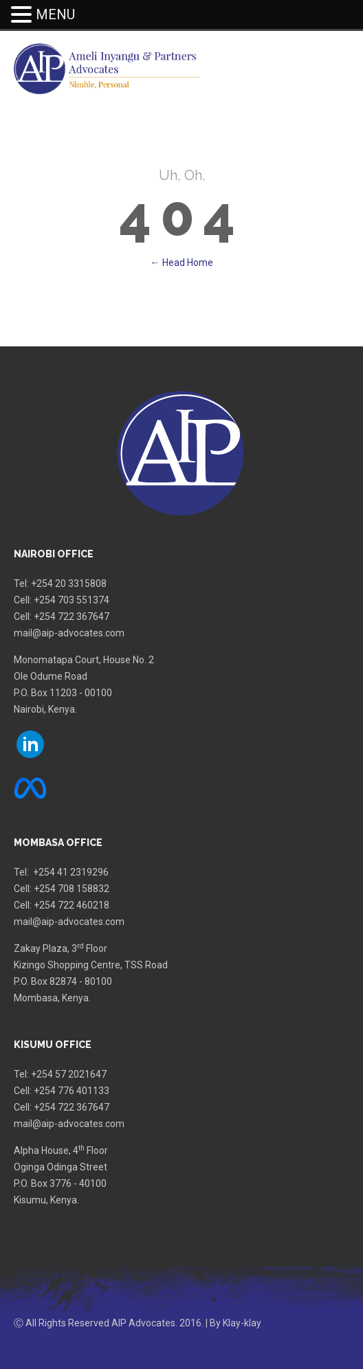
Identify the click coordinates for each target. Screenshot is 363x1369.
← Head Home (182, 262)
